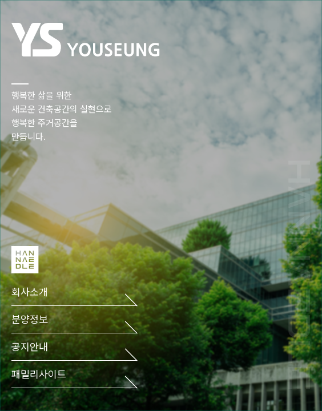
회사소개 (29, 292)
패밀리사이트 (38, 374)
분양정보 (29, 319)
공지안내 (29, 347)
